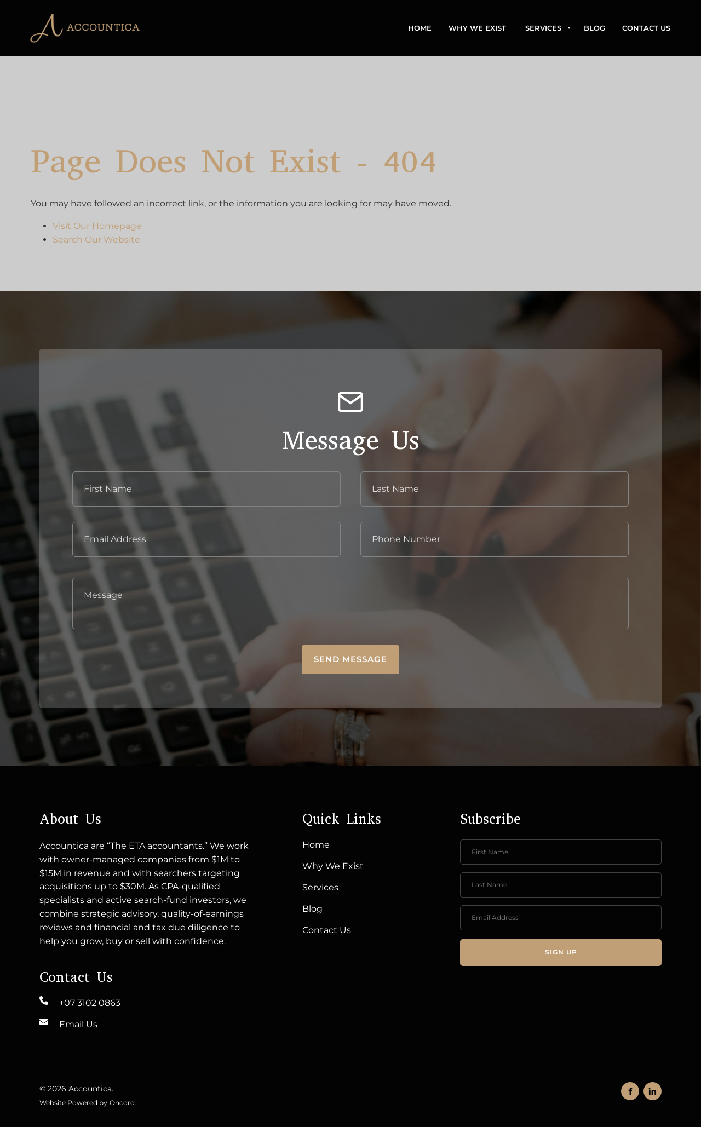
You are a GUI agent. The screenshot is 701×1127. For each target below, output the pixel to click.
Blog (594, 28)
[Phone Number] (494, 539)
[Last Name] (494, 489)
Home (420, 28)
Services (543, 28)
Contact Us (646, 28)
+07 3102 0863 (89, 1003)
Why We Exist (477, 28)
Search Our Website (96, 239)
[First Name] (206, 489)
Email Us (78, 1024)
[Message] (350, 603)
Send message (350, 659)
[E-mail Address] (206, 539)
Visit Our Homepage (97, 226)
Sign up (561, 952)
